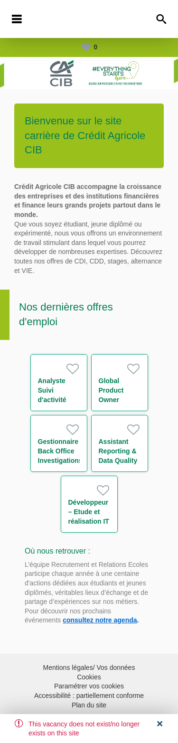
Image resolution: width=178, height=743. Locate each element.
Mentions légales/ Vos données (89, 667)
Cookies (89, 677)
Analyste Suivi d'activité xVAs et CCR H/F (58, 400)
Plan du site (89, 705)
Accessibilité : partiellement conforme (89, 695)
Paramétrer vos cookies (89, 686)
